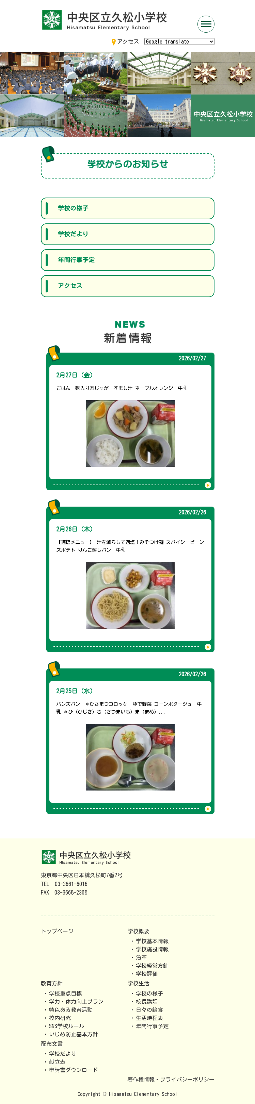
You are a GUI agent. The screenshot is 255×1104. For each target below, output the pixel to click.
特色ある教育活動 (71, 1010)
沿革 (141, 957)
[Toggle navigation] (205, 24)
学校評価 (147, 973)
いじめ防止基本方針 (73, 1034)
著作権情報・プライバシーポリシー (170, 1079)
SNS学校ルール (66, 1026)
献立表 (57, 1062)
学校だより (73, 234)
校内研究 (60, 1018)
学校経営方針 (152, 965)
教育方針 (52, 983)
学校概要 (138, 931)
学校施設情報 (152, 949)
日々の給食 (149, 1010)
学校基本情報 (152, 941)
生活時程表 (149, 1018)
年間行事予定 (76, 260)
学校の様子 (73, 208)
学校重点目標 (65, 993)
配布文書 (52, 1044)
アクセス (70, 286)
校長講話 (147, 1001)
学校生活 (138, 983)
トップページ (57, 931)
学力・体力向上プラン (76, 1001)
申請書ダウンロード (73, 1070)
